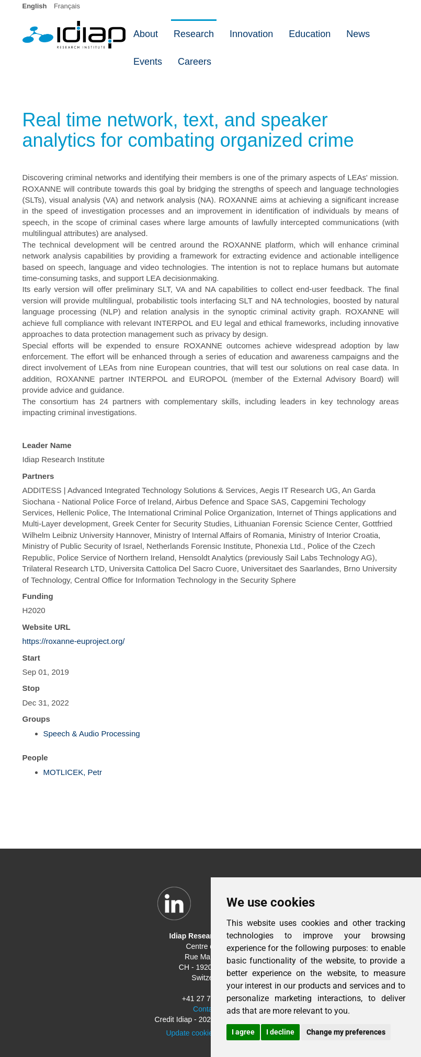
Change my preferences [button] (345, 1032)
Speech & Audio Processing (91, 733)
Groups (36, 718)
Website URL (46, 627)
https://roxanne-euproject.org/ (73, 641)
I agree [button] (243, 1032)
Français (67, 6)
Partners (38, 476)
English (34, 6)
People (35, 757)
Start (31, 657)
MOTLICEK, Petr (73, 772)
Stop (31, 688)
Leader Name (47, 445)
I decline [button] (280, 1032)
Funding (37, 596)
